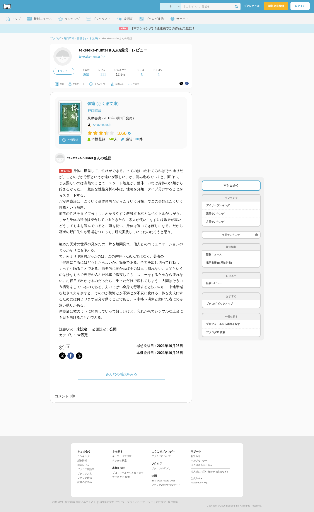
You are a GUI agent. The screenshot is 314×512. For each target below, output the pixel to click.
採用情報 (173, 501)
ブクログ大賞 (84, 473)
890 (86, 75)
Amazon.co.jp (102, 125)
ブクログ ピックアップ (219, 303)
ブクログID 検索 (215, 332)
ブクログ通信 (84, 477)
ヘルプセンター (199, 460)
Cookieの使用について (112, 501)
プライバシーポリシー (140, 501)
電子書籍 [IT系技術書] (219, 262)
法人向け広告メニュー (203, 465)
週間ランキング (215, 213)
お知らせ (195, 456)
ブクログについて (161, 456)
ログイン (300, 5)
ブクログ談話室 (85, 469)
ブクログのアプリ (161, 468)
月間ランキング (215, 221)
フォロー (63, 71)
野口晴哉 (94, 111)
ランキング (83, 456)
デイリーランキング (218, 205)
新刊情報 (82, 460)
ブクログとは (251, 5)
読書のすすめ (84, 482)
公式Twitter (197, 478)
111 (103, 75)
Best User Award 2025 (163, 480)
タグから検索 (119, 460)
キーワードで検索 (121, 456)
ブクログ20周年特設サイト (166, 484)
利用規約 (57, 501)
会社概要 (160, 501)
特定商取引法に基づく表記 (80, 501)
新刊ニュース (214, 254)
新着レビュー (214, 283)
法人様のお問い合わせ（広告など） (210, 471)
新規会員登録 (276, 5)
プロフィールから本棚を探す (223, 324)
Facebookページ (199, 482)
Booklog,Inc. (232, 505)
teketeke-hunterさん (92, 56)
